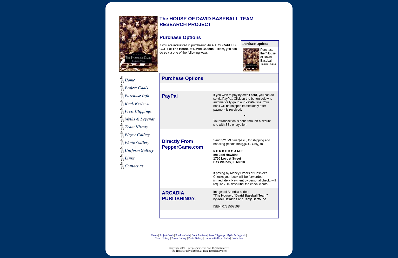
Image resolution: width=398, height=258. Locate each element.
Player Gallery (179, 238)
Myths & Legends (236, 235)
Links (227, 238)
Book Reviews (199, 235)
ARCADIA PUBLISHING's (179, 195)
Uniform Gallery (213, 238)
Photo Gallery (195, 238)
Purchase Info (182, 235)
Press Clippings (217, 235)
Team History (162, 238)
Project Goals (167, 235)
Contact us (237, 238)
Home (154, 235)
